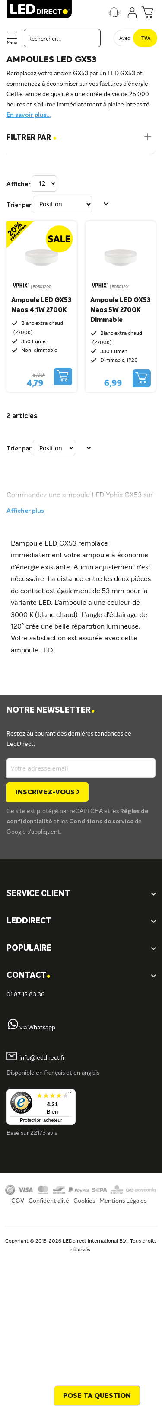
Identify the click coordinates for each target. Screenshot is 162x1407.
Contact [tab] (28, 976)
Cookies (84, 1201)
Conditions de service (102, 822)
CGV (17, 1201)
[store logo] (39, 9)
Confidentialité (49, 1201)
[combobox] (62, 38)
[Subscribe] (47, 792)
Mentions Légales (122, 1201)
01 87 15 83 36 (25, 995)
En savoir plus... (28, 115)
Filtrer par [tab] (31, 137)
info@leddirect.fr (42, 1058)
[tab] (81, 921)
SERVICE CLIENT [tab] (38, 894)
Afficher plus (25, 511)
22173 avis (43, 1133)
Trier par (19, 205)
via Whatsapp (37, 1028)
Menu (12, 43)
